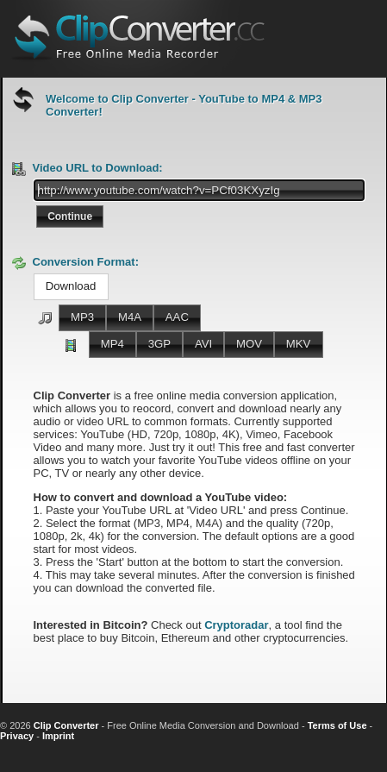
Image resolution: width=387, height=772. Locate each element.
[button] (69, 216)
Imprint (58, 736)
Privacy (17, 736)
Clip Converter (66, 725)
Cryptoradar (236, 624)
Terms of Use (337, 725)
